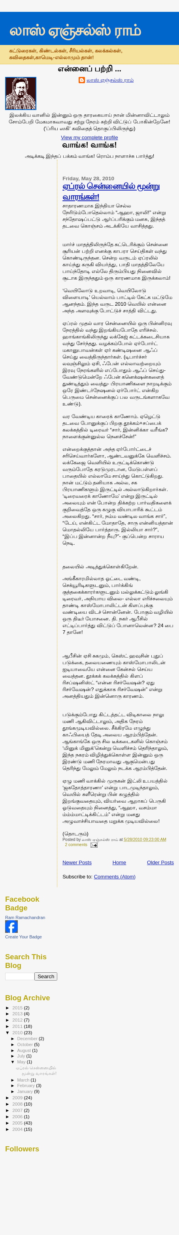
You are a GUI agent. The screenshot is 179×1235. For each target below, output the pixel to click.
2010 (18, 1032)
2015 (18, 1007)
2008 (18, 1103)
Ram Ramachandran (25, 917)
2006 (18, 1116)
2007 (18, 1110)
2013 (18, 1013)
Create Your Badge (23, 936)
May (22, 1061)
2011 (18, 1026)
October (25, 1044)
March (24, 1080)
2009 (18, 1097)
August (24, 1050)
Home (119, 862)
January (25, 1091)
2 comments (76, 845)
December (28, 1038)
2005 (18, 1122)
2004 (18, 1129)
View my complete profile (89, 137)
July (21, 1056)
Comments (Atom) (115, 877)
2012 (18, 1019)
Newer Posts (77, 862)
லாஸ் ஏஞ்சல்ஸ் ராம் (75, 30)
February (26, 1085)
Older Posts (160, 862)
